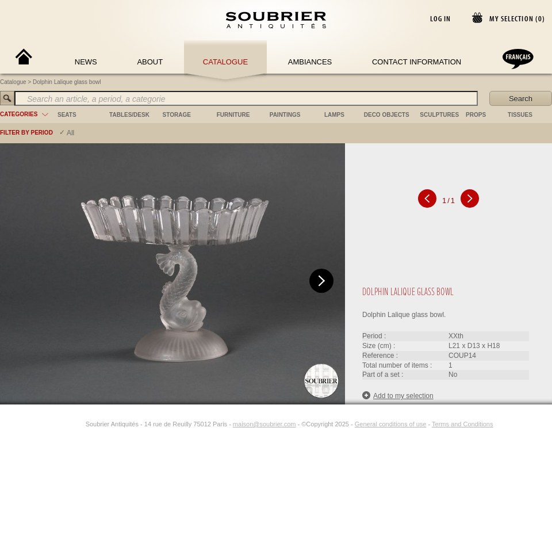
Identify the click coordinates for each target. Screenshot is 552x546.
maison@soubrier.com (264, 424)
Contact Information (416, 62)
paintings (285, 115)
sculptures (439, 115)
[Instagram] (78, 424)
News (86, 62)
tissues (520, 115)
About (150, 62)
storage (177, 115)
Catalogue (225, 62)
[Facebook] (65, 424)
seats (66, 115)
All (70, 133)
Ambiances (310, 62)
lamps (334, 115)
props (476, 115)
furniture (233, 115)
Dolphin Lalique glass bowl (67, 82)
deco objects (386, 115)
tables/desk (129, 115)
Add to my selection (398, 395)
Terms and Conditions (462, 424)
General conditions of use (391, 424)
